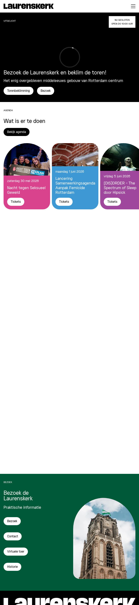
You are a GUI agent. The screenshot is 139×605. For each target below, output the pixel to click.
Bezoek (46, 90)
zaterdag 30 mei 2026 (23, 181)
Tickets (16, 201)
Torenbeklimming (18, 90)
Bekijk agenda (16, 132)
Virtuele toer (15, 551)
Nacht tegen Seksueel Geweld (26, 190)
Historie (12, 566)
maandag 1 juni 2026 (69, 171)
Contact (12, 536)
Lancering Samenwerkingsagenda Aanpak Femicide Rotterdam (75, 186)
